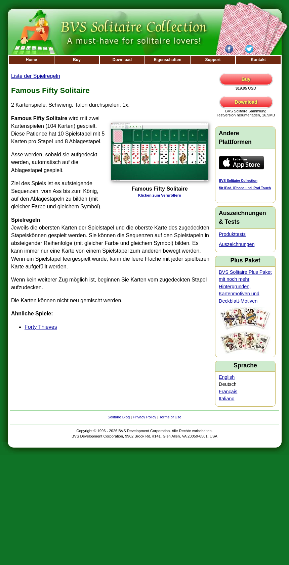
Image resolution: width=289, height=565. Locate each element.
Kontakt (258, 59)
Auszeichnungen (236, 244)
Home (31, 59)
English (227, 377)
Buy (77, 59)
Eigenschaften (167, 59)
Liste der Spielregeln (35, 76)
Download (122, 59)
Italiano (226, 398)
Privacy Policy (144, 417)
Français (228, 391)
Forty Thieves (41, 327)
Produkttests (232, 234)
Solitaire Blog (119, 417)
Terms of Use (170, 417)
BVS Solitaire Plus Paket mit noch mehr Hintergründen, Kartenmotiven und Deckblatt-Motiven (245, 286)
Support (213, 59)
